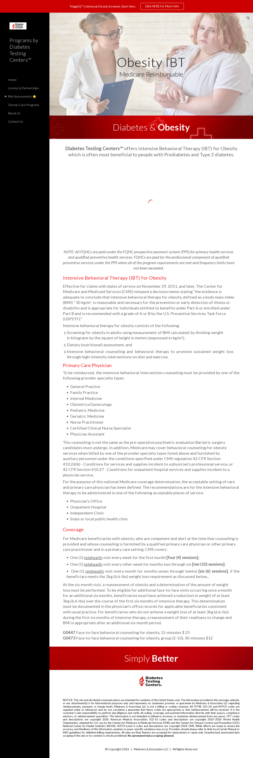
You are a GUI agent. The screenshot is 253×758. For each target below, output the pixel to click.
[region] (126, 6)
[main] (151, 64)
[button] (248, 18)
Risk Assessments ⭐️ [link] (22, 96)
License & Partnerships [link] (23, 88)
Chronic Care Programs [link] (23, 105)
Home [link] (12, 80)
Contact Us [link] (15, 121)
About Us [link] (14, 113)
